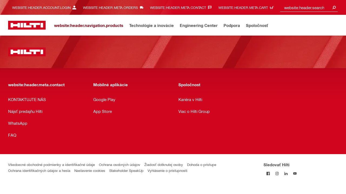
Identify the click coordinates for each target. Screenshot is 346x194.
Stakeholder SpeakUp (126, 170)
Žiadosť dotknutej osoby (163, 164)
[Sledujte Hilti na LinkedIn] (285, 173)
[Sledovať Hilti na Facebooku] (268, 173)
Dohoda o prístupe (201, 164)
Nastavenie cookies (89, 170)
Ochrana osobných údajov (119, 164)
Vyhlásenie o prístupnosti (167, 170)
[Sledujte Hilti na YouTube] (294, 173)
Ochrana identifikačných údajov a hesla (39, 170)
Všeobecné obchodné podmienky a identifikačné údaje (51, 164)
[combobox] (309, 7)
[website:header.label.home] (27, 25)
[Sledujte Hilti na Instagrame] (276, 173)
